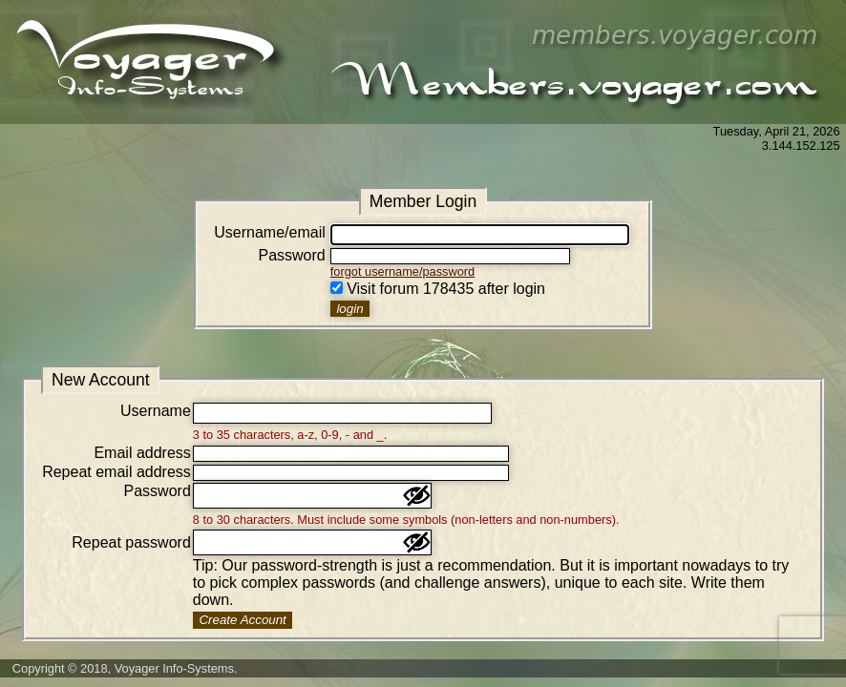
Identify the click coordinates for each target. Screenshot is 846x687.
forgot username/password (403, 271)
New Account (101, 379)
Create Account (242, 620)
